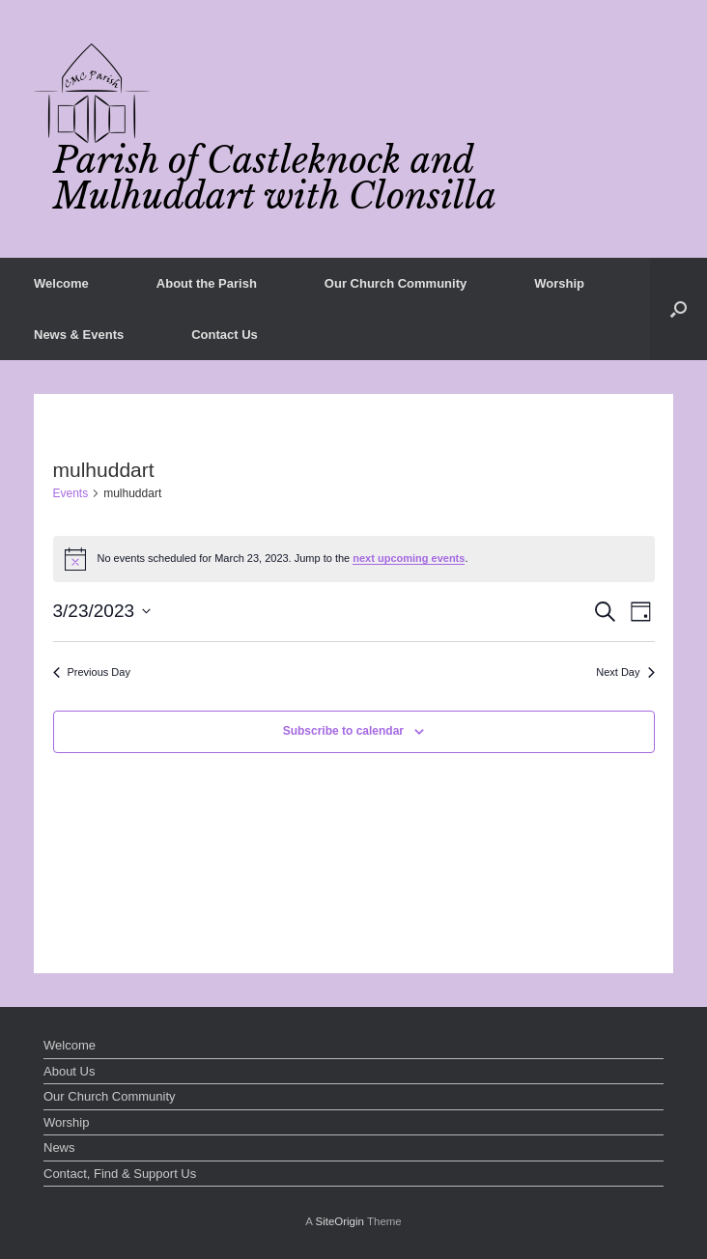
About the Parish (206, 283)
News (59, 1147)
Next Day (625, 672)
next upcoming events (409, 558)
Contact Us (224, 334)
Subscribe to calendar (343, 731)
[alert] (354, 559)
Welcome (61, 283)
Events (71, 493)
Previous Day (91, 672)
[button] (678, 309)
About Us (69, 1071)
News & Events (79, 334)
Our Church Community (396, 283)
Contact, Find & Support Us (119, 1173)
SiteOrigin (339, 1221)
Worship (559, 283)
